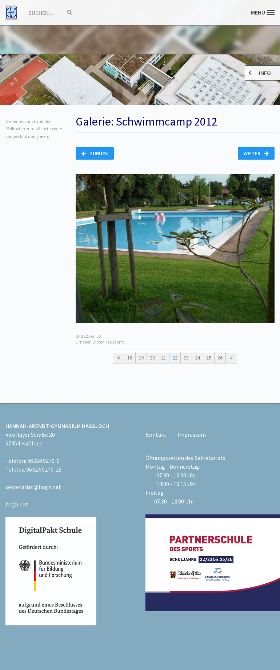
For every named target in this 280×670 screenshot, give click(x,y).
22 (174, 357)
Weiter (256, 153)
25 (208, 357)
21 (163, 357)
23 (186, 357)
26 (220, 357)
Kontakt (156, 434)
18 (129, 357)
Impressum (191, 434)
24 (197, 357)
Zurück (94, 153)
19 (141, 357)
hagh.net (16, 504)
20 (152, 357)
